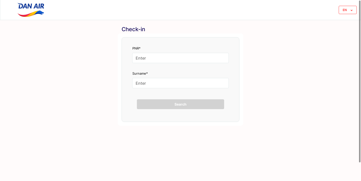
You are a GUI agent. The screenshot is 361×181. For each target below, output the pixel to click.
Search (180, 104)
